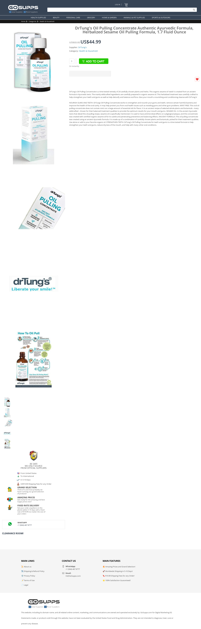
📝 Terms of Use (28, 580)
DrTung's (82, 47)
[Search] (121, 10)
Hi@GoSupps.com (73, 576)
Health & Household (47, 21)
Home (23, 21)
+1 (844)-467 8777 (25, 525)
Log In (117, 4)
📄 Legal (24, 585)
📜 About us (26, 566)
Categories (32, 21)
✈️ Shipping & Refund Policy (32, 571)
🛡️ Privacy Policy (28, 576)
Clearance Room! (13, 533)
